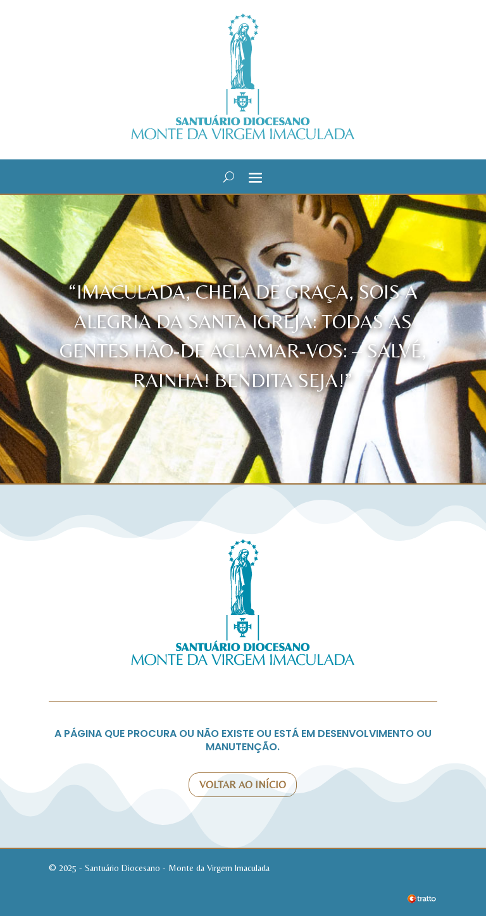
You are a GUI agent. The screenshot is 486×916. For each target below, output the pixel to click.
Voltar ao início (242, 785)
